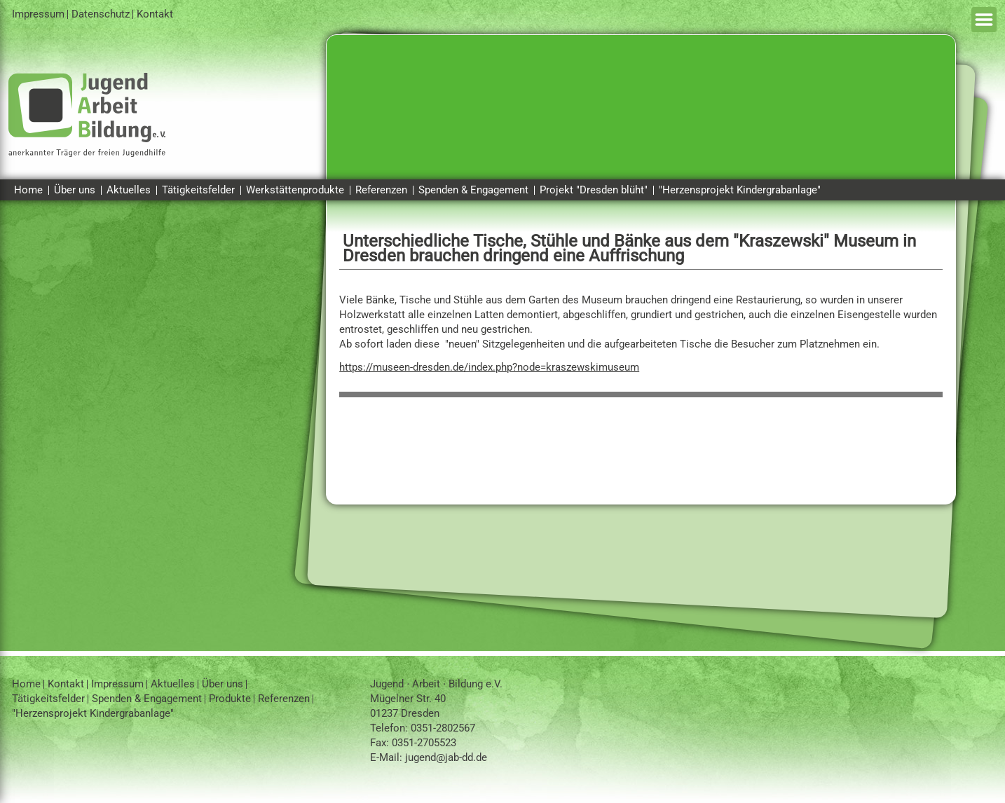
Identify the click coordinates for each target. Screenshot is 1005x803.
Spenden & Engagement (473, 190)
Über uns (74, 190)
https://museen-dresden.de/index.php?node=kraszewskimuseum (489, 367)
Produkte (230, 698)
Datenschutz (100, 14)
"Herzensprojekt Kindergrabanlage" (740, 190)
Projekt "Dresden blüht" (594, 190)
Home (28, 190)
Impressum (38, 14)
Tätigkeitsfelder (198, 190)
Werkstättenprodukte (295, 190)
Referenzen (381, 190)
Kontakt (155, 14)
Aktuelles (129, 190)
